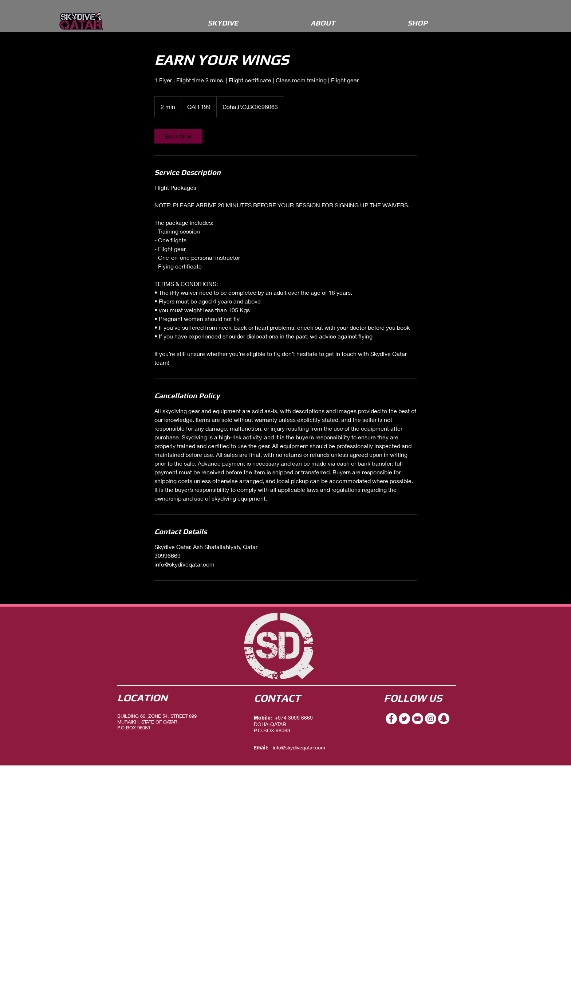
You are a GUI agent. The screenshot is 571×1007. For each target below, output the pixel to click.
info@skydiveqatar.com (299, 747)
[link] (178, 136)
